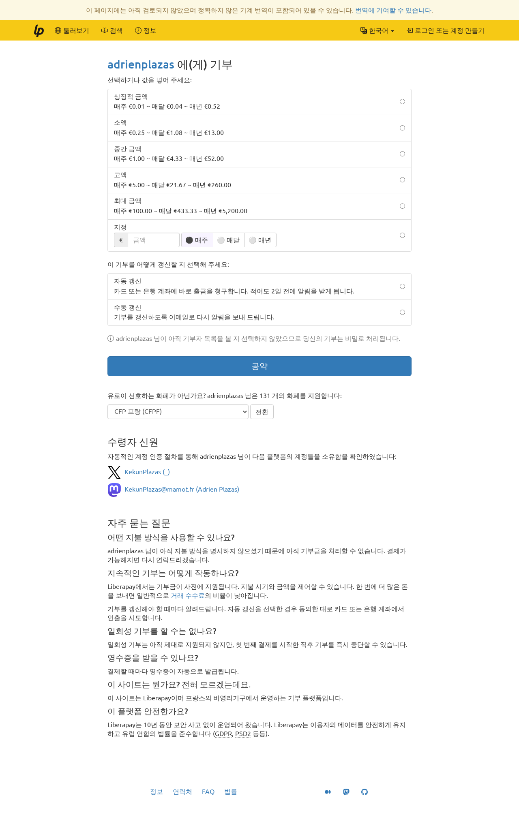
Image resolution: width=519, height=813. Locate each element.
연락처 (182, 791)
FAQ (208, 791)
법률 (230, 791)
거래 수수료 (188, 595)
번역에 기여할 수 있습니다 (393, 10)
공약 (259, 365)
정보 (156, 791)
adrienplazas (140, 64)
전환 (261, 411)
